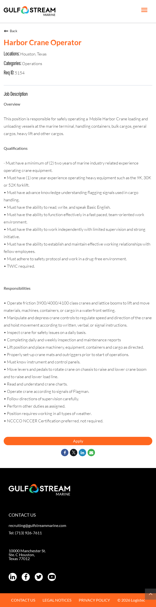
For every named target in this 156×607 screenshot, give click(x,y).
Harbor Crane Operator (42, 42)
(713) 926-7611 (28, 532)
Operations (31, 63)
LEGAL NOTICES (57, 600)
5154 (19, 72)
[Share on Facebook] (64, 452)
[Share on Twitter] (73, 452)
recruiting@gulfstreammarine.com (37, 525)
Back (10, 31)
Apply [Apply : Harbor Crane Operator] (78, 441)
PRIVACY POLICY (94, 600)
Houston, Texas (33, 53)
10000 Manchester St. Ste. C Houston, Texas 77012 (27, 554)
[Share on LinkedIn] (82, 452)
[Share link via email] (91, 452)
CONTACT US (23, 600)
